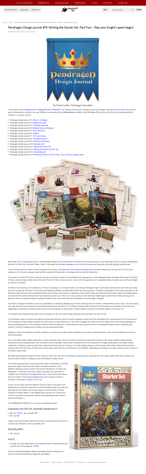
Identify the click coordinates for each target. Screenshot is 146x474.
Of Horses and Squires (41, 141)
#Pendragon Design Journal (97, 462)
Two (28, 264)
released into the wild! (71, 262)
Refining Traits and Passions (43, 128)
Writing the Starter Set (42, 146)
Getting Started (11, 10)
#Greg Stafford (69, 462)
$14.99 (16, 416)
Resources (35, 10)
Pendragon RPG (81, 3)
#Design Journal (57, 462)
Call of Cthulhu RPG (25, 3)
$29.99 (19, 413)
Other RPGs (108, 3)
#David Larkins (44, 462)
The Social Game (39, 136)
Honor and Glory (39, 131)
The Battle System (40, 139)
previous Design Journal (35, 377)
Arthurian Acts (39, 144)
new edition (77, 112)
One (24, 264)
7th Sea (95, 3)
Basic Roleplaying (62, 3)
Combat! (36, 133)
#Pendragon (81, 462)
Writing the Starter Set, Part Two (46, 149)
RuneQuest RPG (44, 3)
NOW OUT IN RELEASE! (52, 109)
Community (24, 10)
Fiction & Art (123, 3)
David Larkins (120, 109)
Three (36, 264)
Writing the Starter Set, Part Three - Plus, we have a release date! (59, 155)
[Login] (138, 10)
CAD (105, 10)
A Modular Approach (40, 125)
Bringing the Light (39, 123)
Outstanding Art (40, 152)
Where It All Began (40, 120)
